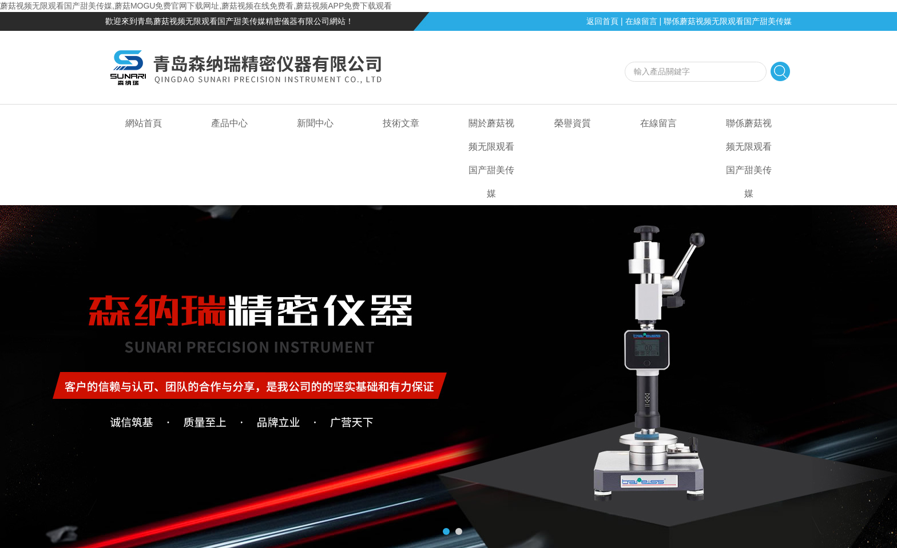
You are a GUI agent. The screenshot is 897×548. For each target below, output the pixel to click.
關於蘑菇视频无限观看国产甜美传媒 (491, 158)
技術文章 (401, 123)
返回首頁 (602, 21)
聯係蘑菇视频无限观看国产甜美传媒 (728, 21)
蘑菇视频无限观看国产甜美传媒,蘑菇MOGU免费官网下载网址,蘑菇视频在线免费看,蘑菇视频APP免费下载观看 (196, 5)
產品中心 (229, 123)
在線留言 (641, 21)
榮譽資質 (572, 123)
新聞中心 (315, 123)
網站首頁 (143, 123)
